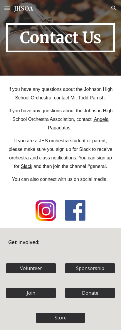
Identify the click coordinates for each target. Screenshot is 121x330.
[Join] (31, 293)
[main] (60, 37)
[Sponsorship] (90, 268)
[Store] (60, 318)
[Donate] (90, 293)
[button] (7, 8)
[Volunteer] (31, 268)
